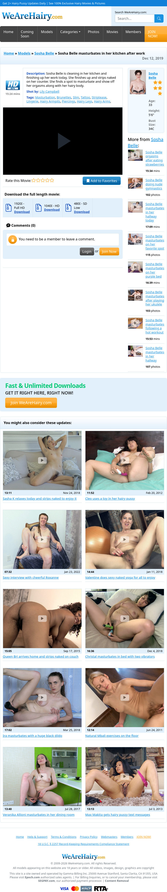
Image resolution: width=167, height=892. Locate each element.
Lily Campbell (49, 91)
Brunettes (64, 97)
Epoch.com (32, 877)
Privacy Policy (88, 837)
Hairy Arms (102, 101)
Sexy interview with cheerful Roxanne (31, 577)
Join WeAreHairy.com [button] (31, 403)
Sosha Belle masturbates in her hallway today (154, 212)
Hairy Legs (84, 101)
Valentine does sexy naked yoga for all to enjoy (120, 577)
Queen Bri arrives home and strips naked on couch (40, 656)
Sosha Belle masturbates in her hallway (154, 354)
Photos (93, 31)
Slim (76, 97)
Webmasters (109, 837)
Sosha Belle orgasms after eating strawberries (154, 158)
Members (133, 31)
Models (47, 31)
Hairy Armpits (50, 101)
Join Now (109, 251)
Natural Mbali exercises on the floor (112, 736)
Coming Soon (27, 34)
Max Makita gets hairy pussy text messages (117, 815)
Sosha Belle (44, 53)
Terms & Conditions (63, 837)
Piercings (68, 101)
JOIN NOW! (153, 34)
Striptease (99, 97)
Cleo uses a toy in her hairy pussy (110, 498)
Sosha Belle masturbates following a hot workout (154, 326)
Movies (112, 31)
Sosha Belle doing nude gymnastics (153, 184)
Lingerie (32, 101)
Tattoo (85, 97)
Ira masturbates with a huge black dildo (32, 736)
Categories (69, 31)
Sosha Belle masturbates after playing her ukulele (154, 298)
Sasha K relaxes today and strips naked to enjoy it (40, 498)
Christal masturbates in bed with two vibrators (120, 656)
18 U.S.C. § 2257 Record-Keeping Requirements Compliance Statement (83, 844)
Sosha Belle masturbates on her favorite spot (154, 242)
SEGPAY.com (46, 881)
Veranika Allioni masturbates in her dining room (39, 815)
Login (87, 251)
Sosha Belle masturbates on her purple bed (154, 270)
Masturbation (45, 97)
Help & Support (37, 837)
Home (8, 31)
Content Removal (117, 881)
